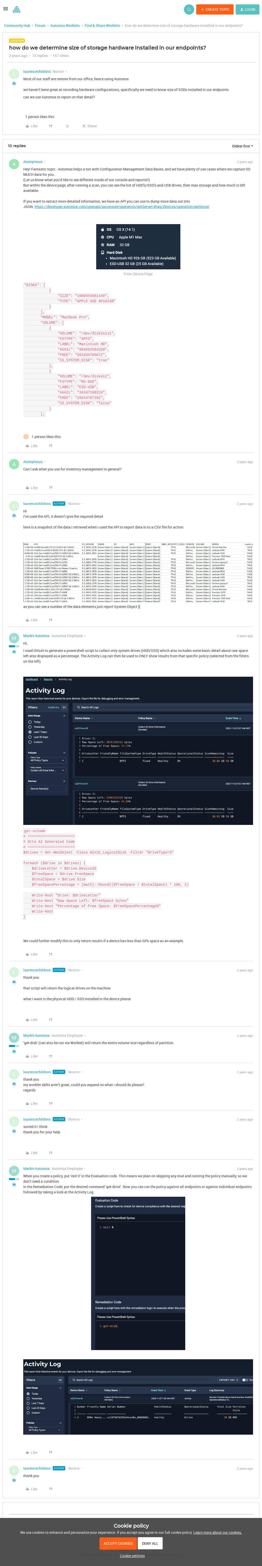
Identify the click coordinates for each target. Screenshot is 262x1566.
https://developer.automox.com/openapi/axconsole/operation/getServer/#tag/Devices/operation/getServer (122, 206)
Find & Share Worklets (102, 25)
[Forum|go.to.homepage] (16, 9)
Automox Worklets (65, 25)
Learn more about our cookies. (217, 1532)
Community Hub (17, 25)
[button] (6, 10)
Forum (40, 25)
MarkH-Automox (36, 635)
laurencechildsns (37, 71)
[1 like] (38, 116)
